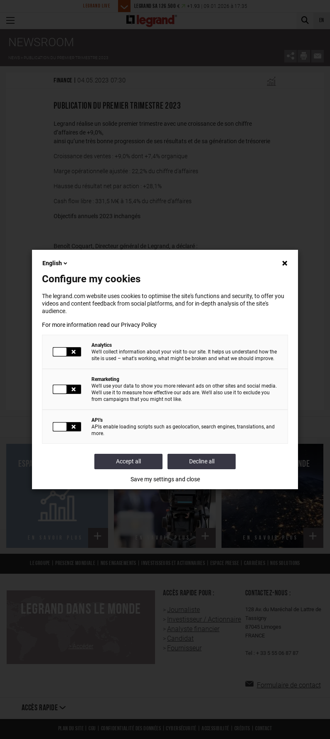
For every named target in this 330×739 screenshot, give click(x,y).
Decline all (201, 461)
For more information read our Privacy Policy (99, 324)
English (55, 263)
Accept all (128, 461)
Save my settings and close (165, 479)
